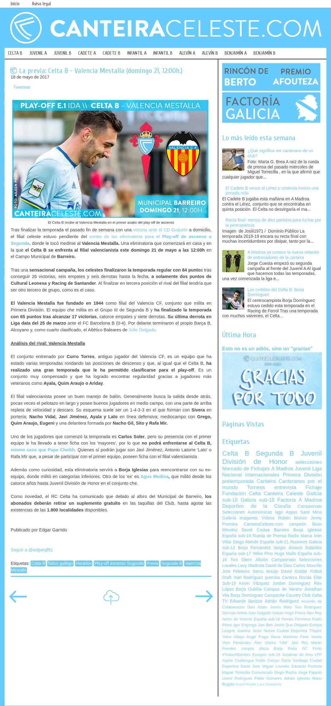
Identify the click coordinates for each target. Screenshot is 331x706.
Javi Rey (299, 643)
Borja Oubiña (249, 589)
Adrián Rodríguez (282, 601)
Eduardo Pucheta (306, 666)
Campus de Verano (283, 589)
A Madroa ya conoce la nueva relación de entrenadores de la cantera (283, 255)
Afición (261, 559)
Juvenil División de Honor (272, 457)
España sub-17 (236, 553)
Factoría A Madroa (299, 500)
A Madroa (282, 469)
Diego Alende (245, 542)
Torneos (256, 487)
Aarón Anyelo (246, 684)
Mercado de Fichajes (246, 469)
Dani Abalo (257, 607)
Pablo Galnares (268, 678)
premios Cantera (281, 577)
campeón (297, 524)
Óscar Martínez (284, 637)
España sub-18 (267, 619)
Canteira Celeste (283, 493)
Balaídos (313, 548)
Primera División (302, 475)
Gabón (277, 613)
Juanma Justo (249, 631)
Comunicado (262, 672)
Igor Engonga (245, 625)
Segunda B (171, 563)
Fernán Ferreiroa (295, 619)
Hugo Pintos (295, 613)
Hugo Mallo (285, 553)
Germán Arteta (234, 613)
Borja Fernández (254, 548)
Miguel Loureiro (275, 666)
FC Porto (312, 648)
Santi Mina (311, 512)
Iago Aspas (286, 512)
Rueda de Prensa (269, 536)
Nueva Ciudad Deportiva (285, 631)
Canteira (266, 481)
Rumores (298, 542)
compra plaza (254, 648)
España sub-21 (274, 542)
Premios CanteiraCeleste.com (252, 524)
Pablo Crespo (267, 660)
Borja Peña (285, 648)
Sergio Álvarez (287, 548)
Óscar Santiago (294, 660)
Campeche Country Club (287, 595)
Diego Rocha (285, 672)
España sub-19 (236, 536)
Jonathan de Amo (297, 655)
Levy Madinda (251, 565)
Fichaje (314, 487)
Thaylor (315, 631)
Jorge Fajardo (310, 672)
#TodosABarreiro (236, 655)
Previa (152, 563)
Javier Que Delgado (291, 625)
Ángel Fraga (257, 637)
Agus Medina (155, 476)
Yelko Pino (263, 553)
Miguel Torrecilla (236, 672)
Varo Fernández (236, 643)
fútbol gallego (60, 563)
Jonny (316, 518)
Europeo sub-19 (266, 655)
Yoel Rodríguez (248, 577)
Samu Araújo (265, 571)
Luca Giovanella (269, 684)
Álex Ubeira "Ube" (271, 643)
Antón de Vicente (237, 619)
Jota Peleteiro (236, 571)
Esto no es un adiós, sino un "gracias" (267, 348)
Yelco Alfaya (233, 637)
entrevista (285, 487)
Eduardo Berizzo (246, 601)
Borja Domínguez (246, 595)
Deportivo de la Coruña (256, 506)
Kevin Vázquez (254, 583)
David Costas (256, 530)
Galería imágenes (240, 518)
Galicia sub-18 (258, 500)
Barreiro (281, 530)
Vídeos (268, 518)
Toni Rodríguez (308, 607)
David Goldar (294, 571)
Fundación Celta (241, 493)
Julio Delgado (142, 329)
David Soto (250, 666)
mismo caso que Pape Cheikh (43, 449)
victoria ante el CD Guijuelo (160, 229)
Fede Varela (311, 637)
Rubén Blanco (292, 518)
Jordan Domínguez (291, 583)
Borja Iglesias (307, 530)
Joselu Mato (281, 607)
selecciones (308, 462)
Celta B (38, 563)
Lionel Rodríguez (237, 678)
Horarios (84, 563)
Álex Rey (314, 613)
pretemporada (238, 481)
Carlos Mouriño (307, 565)
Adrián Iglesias (297, 678)
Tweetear (22, 87)
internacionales (262, 475)
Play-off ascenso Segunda (119, 563)
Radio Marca (300, 536)
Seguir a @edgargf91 (32, 549)
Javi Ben (265, 625)
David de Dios (278, 565)
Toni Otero (241, 559)
